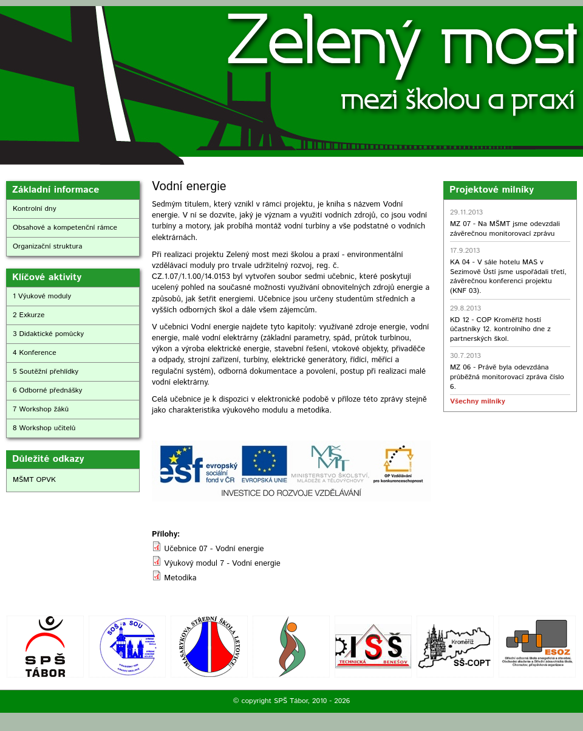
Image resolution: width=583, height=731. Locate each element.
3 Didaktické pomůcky (48, 334)
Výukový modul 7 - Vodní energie (222, 563)
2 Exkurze (28, 315)
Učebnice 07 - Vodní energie (214, 549)
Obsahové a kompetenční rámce (65, 227)
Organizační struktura (48, 246)
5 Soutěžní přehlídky (45, 371)
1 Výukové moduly (42, 296)
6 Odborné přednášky (47, 390)
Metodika (180, 578)
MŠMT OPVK (34, 480)
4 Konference (34, 353)
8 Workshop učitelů (44, 428)
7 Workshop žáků (41, 409)
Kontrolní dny (34, 209)
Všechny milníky (477, 401)
